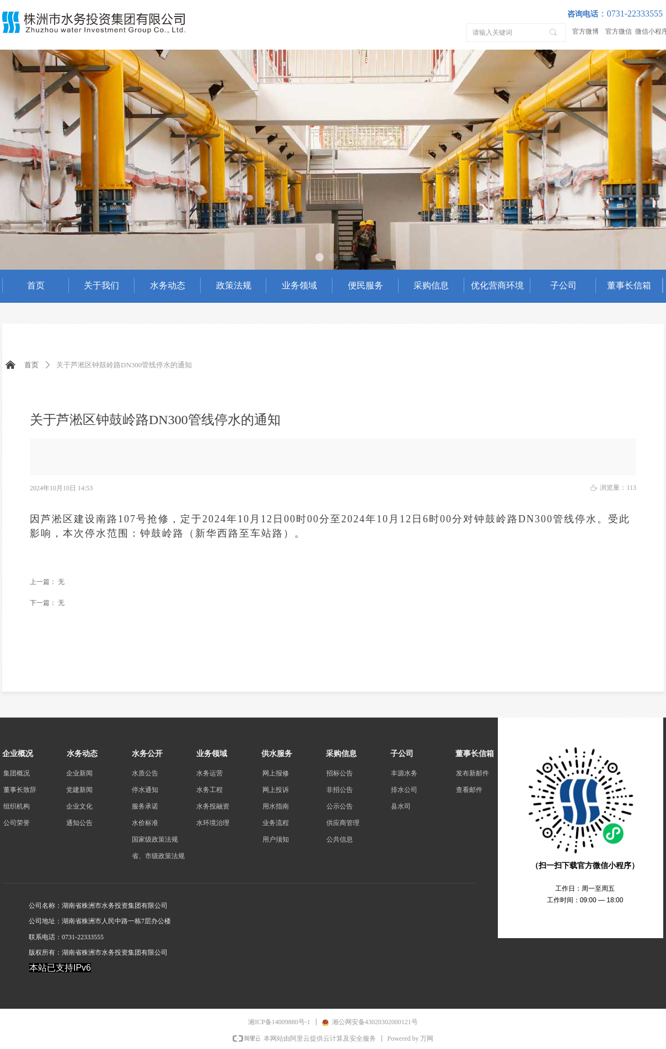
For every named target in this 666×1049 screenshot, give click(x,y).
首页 (31, 365)
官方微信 (618, 31)
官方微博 (585, 31)
